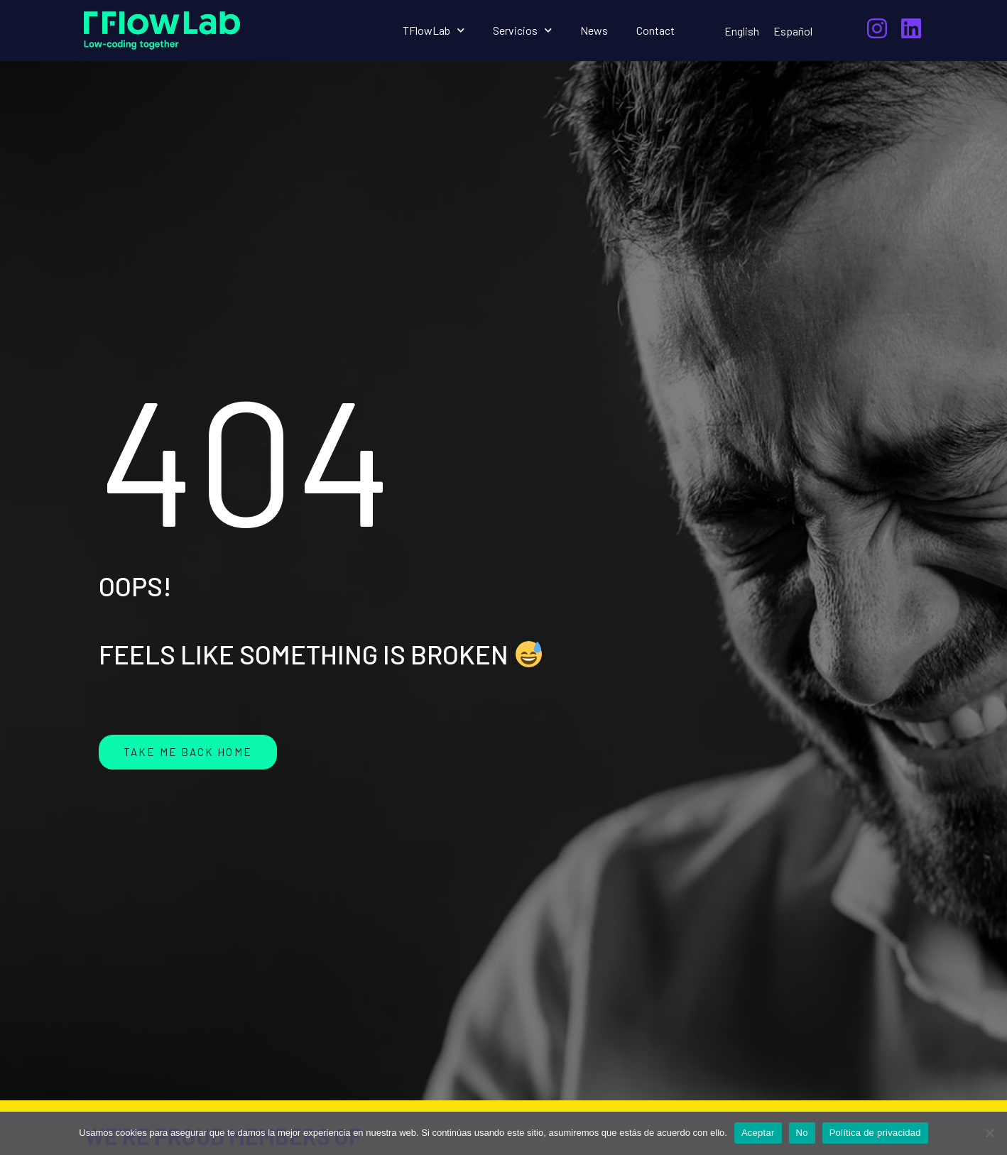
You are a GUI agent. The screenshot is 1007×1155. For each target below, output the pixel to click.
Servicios (522, 30)
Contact (655, 30)
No (802, 1132)
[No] (989, 1133)
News (594, 30)
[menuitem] (741, 31)
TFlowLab (433, 30)
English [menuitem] (741, 31)
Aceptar (758, 1132)
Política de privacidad (875, 1132)
